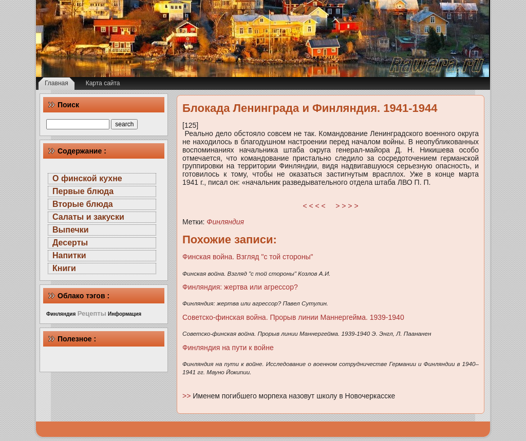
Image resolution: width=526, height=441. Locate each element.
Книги (64, 268)
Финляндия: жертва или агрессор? (240, 287)
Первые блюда (83, 191)
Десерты (70, 242)
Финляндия (225, 222)
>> (187, 396)
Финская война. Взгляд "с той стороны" (247, 257)
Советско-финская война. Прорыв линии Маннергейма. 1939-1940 (293, 317)
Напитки (69, 255)
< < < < (314, 206)
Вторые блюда (82, 204)
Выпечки (70, 229)
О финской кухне (87, 178)
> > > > (346, 206)
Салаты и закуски (88, 217)
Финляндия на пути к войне (228, 347)
